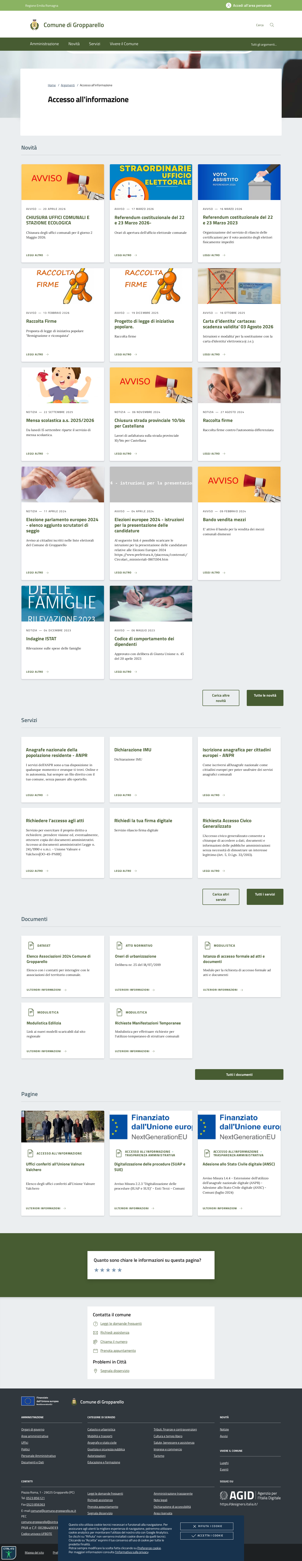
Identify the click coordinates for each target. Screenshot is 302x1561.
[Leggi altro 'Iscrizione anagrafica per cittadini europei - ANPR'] (214, 795)
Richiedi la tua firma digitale (143, 820)
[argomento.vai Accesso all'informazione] (59, 1153)
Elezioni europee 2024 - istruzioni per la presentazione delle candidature (149, 525)
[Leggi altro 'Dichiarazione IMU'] (125, 795)
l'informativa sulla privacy (131, 1552)
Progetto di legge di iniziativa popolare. (144, 323)
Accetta (206, 1535)
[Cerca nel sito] (272, 25)
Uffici (24, 1442)
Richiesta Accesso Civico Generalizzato (227, 823)
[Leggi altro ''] (47, 990)
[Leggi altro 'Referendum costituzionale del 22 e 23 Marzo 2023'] (214, 255)
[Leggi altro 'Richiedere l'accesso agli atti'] (37, 871)
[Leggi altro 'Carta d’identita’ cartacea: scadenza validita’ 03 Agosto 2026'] (214, 354)
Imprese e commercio (168, 1449)
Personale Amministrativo (38, 1455)
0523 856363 (35, 1504)
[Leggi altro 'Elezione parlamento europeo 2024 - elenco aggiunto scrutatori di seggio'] (37, 572)
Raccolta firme (218, 420)
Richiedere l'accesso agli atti (55, 820)
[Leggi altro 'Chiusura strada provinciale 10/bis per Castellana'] (126, 453)
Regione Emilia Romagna (41, 5)
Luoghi (224, 1462)
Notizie (224, 1429)
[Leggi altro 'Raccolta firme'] (214, 453)
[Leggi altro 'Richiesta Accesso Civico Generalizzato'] (214, 871)
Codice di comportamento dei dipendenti (144, 641)
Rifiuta (206, 1526)
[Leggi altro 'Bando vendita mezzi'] (214, 572)
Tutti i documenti (239, 1074)
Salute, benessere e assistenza (174, 1442)
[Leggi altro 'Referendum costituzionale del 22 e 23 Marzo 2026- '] (126, 255)
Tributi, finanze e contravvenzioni (175, 1429)
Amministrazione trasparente (173, 1493)
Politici (25, 1449)
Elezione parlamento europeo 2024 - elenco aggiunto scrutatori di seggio (62, 525)
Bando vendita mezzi (224, 519)
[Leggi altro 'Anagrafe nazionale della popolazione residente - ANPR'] (37, 795)
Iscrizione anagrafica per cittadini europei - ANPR (237, 752)
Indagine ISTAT (41, 638)
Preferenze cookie (149, 1548)
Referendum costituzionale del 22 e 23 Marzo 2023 (238, 219)
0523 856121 (35, 1498)
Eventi (224, 1469)
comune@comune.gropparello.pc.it (53, 1510)
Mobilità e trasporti (99, 1436)
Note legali (160, 1500)
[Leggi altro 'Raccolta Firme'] (37, 354)
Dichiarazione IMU (132, 749)
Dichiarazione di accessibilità (172, 1506)
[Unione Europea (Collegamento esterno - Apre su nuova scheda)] (41, 1402)
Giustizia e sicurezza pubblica (106, 1449)
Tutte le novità (265, 695)
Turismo (159, 1455)
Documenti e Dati (32, 1462)
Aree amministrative (34, 1436)
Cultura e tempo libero (168, 1436)
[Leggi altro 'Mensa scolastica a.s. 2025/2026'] (37, 453)
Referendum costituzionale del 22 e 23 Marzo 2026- (150, 220)
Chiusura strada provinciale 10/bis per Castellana (150, 423)
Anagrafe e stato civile (102, 1442)
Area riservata (163, 1513)
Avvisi (224, 1436)
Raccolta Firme (41, 320)
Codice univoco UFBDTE (36, 1533)
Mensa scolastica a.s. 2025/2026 (60, 420)
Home (52, 85)
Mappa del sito (34, 1552)
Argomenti (68, 85)
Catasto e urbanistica (101, 1429)
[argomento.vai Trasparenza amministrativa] (150, 1155)
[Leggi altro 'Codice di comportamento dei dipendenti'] (126, 672)
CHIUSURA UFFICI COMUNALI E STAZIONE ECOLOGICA (57, 220)
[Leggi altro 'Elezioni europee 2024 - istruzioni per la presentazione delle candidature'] (126, 572)
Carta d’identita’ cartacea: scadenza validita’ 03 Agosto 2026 (238, 323)
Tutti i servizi (265, 894)
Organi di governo (32, 1429)
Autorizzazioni (96, 1455)
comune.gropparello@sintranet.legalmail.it (49, 1521)
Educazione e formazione (103, 1462)
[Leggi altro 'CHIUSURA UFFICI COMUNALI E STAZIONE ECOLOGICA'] (37, 255)
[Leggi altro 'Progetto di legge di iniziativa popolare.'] (126, 354)
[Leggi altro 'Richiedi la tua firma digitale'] (125, 871)
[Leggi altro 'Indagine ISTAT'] (37, 672)
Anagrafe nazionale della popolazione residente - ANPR (56, 752)
